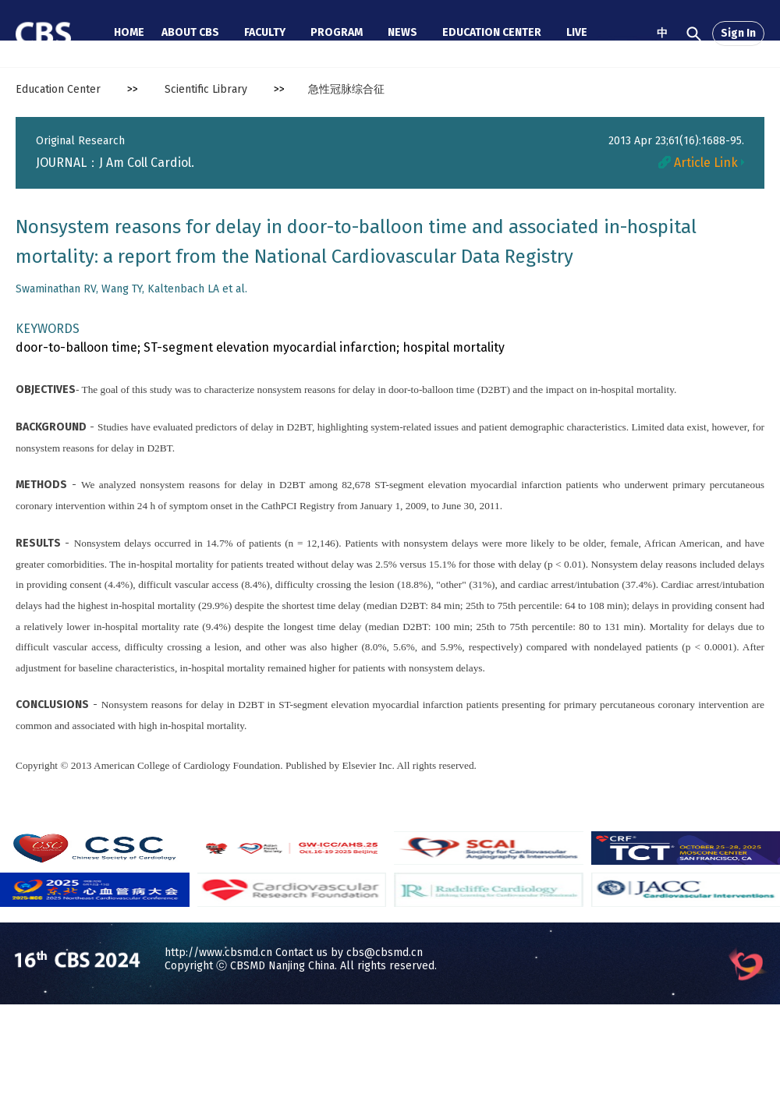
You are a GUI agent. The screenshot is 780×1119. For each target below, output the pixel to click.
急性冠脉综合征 (346, 89)
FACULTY (264, 32)
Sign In (738, 33)
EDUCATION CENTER (491, 32)
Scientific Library (206, 89)
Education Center (58, 89)
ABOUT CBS (190, 32)
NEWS (402, 32)
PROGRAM (336, 32)
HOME (129, 32)
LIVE (576, 32)
